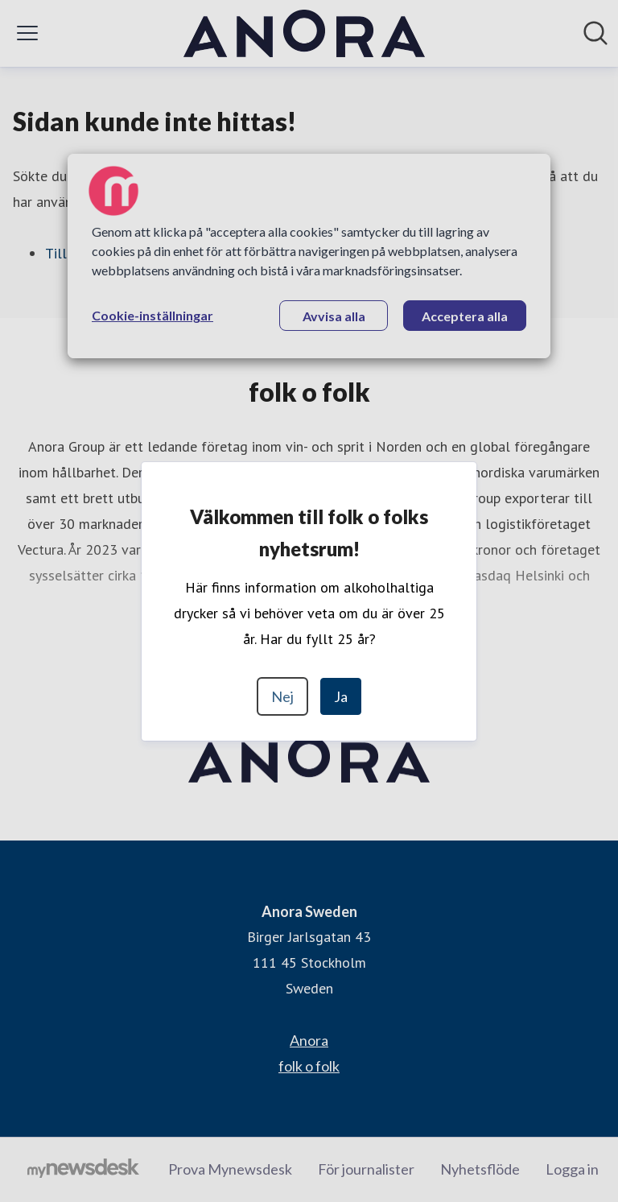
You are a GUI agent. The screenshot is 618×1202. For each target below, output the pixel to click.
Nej (282, 696)
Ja (341, 696)
